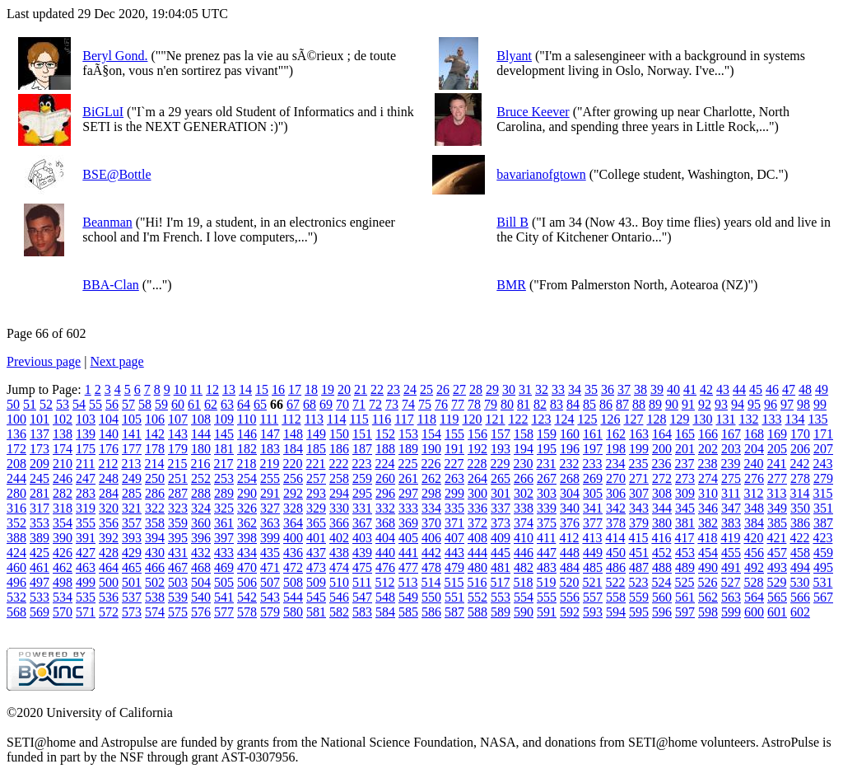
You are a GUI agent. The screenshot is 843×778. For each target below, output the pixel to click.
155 (454, 434)
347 (731, 508)
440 (385, 553)
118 (426, 419)
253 (224, 478)
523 (638, 582)
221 (315, 464)
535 (85, 597)
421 (776, 538)
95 (754, 404)
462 (62, 567)
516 (477, 582)
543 (270, 597)
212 (108, 464)
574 (155, 612)
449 (593, 553)
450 (616, 553)
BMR (511, 285)
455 (731, 553)
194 (523, 449)
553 (500, 597)
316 (16, 508)
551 (454, 597)
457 (777, 553)
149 (316, 434)
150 (339, 434)
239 (730, 464)
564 (754, 597)
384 (754, 523)
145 (224, 434)
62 (210, 404)
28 (475, 389)
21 (360, 389)
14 (245, 389)
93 (721, 404)
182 (247, 449)
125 (587, 419)
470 (247, 567)
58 (144, 404)
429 (132, 553)
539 (178, 597)
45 (755, 389)
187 (362, 449)
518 (523, 582)
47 (788, 389)
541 (224, 597)
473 (316, 567)
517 (500, 582)
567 (823, 597)
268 (570, 478)
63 (227, 404)
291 (270, 493)
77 (457, 404)
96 (770, 404)
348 (754, 508)
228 (477, 464)
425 (39, 553)
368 (385, 523)
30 (508, 389)
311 (730, 493)
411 (546, 538)
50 (13, 404)
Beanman (107, 222)
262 (431, 478)
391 (85, 538)
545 (316, 597)
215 (177, 464)
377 (593, 523)
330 (339, 508)
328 (293, 508)
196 (570, 449)
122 (518, 419)
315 (822, 493)
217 (223, 464)
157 (500, 434)
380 (662, 523)
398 (247, 538)
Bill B (512, 222)
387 (823, 523)
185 (316, 449)
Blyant (514, 56)
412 (569, 538)
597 (685, 612)
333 (408, 508)
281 (39, 493)
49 (821, 389)
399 (270, 538)
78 (474, 404)
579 (270, 612)
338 (523, 508)
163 (639, 434)
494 (800, 567)
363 (270, 523)
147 (270, 434)
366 (339, 523)
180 (201, 449)
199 (639, 449)
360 (201, 523)
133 (771, 419)
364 (293, 523)
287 (178, 493)
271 (639, 478)
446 (523, 553)
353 (39, 523)
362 (247, 523)
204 (754, 449)
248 (109, 478)
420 (753, 538)
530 (799, 582)
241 (776, 464)
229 (500, 464)
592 (570, 612)
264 (477, 478)
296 (385, 493)
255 (270, 478)
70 (342, 404)
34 (574, 389)
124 (564, 419)
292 (293, 493)
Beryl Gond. (114, 56)
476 (385, 567)
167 (731, 434)
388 (16, 538)
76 (441, 404)
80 (507, 404)
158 (523, 434)
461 (39, 567)
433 (224, 553)
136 (16, 434)
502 (155, 582)
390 (62, 538)
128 (656, 419)
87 (622, 404)
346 (708, 508)
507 (270, 582)
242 (799, 464)
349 (777, 508)
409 (500, 538)
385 (777, 523)
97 (787, 404)
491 (731, 567)
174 (62, 449)
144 (201, 434)
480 (477, 567)
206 (800, 449)
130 (702, 419)
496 (16, 582)
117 (403, 419)
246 (62, 478)
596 (662, 612)
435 (270, 553)
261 (408, 478)
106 (155, 419)
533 (39, 597)
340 (570, 508)
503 (178, 582)
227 (453, 464)
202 (708, 449)
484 (570, 567)
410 (523, 538)
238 (707, 464)
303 (547, 493)
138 (62, 434)
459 (823, 553)
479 (454, 567)
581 (316, 612)
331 (362, 508)
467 (178, 567)
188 (385, 449)
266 (523, 478)
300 (477, 493)
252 (201, 478)
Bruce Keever (532, 112)
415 (638, 538)
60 (177, 404)
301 (500, 493)
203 (731, 449)
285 (132, 493)
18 (311, 389)
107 (178, 419)
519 (546, 582)
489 (685, 567)
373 (500, 523)
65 (260, 404)
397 (224, 538)
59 (161, 404)
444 (477, 553)
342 (616, 508)
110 (246, 419)
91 (688, 404)
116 (381, 419)
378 (616, 523)
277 (777, 478)
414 (615, 538)
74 (408, 404)
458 (800, 553)
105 (132, 419)
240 (753, 464)
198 (616, 449)
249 (132, 478)
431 (178, 553)
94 (737, 404)
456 (754, 553)
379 (639, 523)
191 (454, 449)
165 (685, 434)
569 (39, 612)
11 (196, 389)
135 (817, 419)
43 (722, 389)
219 (269, 464)
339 (547, 508)
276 (754, 478)
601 (777, 612)
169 (777, 434)
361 (224, 523)
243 (822, 464)
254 (247, 478)
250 (155, 478)
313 (776, 493)
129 (679, 419)
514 (430, 582)
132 (748, 419)
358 (155, 523)
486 (616, 567)
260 (385, 478)
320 (109, 508)
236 (661, 464)
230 (523, 464)
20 (344, 389)
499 (85, 582)
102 (62, 419)
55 (95, 404)
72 (375, 404)
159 (547, 434)
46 (772, 389)
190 (431, 449)
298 (431, 493)
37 (624, 389)
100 (16, 419)
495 (823, 567)
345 (685, 508)
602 (800, 612)
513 (407, 582)
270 (616, 478)
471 (270, 567)
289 (224, 493)
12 (212, 389)
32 (541, 389)
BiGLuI (102, 112)
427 (85, 553)
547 (362, 597)
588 (477, 612)
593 (593, 612)
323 (178, 508)
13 (228, 389)
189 (408, 449)
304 (570, 493)
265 (500, 478)
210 (62, 464)
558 (616, 597)
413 (592, 538)
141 (132, 434)
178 (155, 449)
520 (569, 582)
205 (777, 449)
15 (261, 389)
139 (85, 434)
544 (293, 597)
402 (339, 538)
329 (316, 508)
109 (224, 419)
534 (62, 597)
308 (662, 493)
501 (132, 582)
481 (500, 567)
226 (430, 464)
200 (662, 449)
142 (155, 434)
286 (155, 493)
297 (408, 493)
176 (109, 449)
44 (739, 389)
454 (708, 553)
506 (247, 582)
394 (155, 538)
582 (339, 612)
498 (62, 582)
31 (525, 389)
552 (477, 597)
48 (805, 389)
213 (131, 464)
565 (777, 597)
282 (62, 493)
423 (822, 538)
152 (385, 434)
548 (385, 597)
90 (671, 404)
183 (270, 449)
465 (132, 567)
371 (454, 523)
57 (128, 404)
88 (638, 404)
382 (708, 523)
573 (132, 612)
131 (725, 419)
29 (492, 389)
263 (454, 478)
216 (200, 464)
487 (639, 567)
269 (593, 478)
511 (361, 582)
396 (201, 538)
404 (385, 538)
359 (178, 523)
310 (708, 493)
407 (454, 538)
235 (638, 464)
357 (132, 523)
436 (293, 553)
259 (362, 478)
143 (178, 434)
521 (592, 582)
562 (708, 597)
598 (708, 612)
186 (339, 449)
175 (85, 449)
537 (132, 597)
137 (39, 434)
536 (109, 597)
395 (178, 538)
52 (46, 404)
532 (16, 597)
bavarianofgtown (540, 174)
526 (707, 582)
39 (657, 389)
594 (616, 612)
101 (39, 419)
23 (393, 389)
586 (431, 612)
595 (639, 612)
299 (454, 493)
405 (408, 538)
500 (109, 582)
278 (800, 478)
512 (384, 582)
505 (224, 582)
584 (385, 612)
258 (339, 478)
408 (477, 538)
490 (708, 567)
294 (339, 493)
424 (16, 553)
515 (453, 582)
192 (477, 449)
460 (16, 567)
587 (454, 612)
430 (155, 553)
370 (431, 523)
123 (541, 419)
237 (684, 464)
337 (500, 508)
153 (408, 434)
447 (547, 553)
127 (633, 419)
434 (247, 553)
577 (224, 612)
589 (500, 612)
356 (109, 523)
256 (293, 478)
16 (278, 389)
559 (639, 597)
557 (593, 597)
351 (823, 508)
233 (592, 464)
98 (803, 404)
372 (477, 523)
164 (662, 434)
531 (822, 582)
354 (62, 523)
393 (132, 538)
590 (523, 612)
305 (593, 493)
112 (291, 419)
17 (294, 389)
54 (79, 404)
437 (316, 553)
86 (605, 404)
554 (523, 597)
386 (800, 523)
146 (247, 434)
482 (523, 567)
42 (706, 389)
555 (547, 597)
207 (823, 449)
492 (754, 567)
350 (800, 508)
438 (339, 553)
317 (39, 508)
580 (293, 612)
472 (293, 567)
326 (247, 508)
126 (610, 419)
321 (132, 508)
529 (776, 582)
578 (247, 612)
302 (523, 493)
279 (823, 478)
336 (477, 508)
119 (449, 419)
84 (573, 404)
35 (591, 389)
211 (85, 464)
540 (201, 597)
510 (339, 582)
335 (454, 508)
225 (407, 464)
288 (201, 493)
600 (754, 612)
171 (823, 434)
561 (685, 597)
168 (754, 434)
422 (799, 538)
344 (662, 508)
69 (326, 404)
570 (62, 612)
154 (431, 434)
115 (358, 419)
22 (377, 389)
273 (685, 478)
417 (684, 538)
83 (556, 404)
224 (384, 464)
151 (362, 434)
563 (731, 597)
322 (155, 508)
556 (570, 597)
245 (39, 478)
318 (62, 508)
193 (500, 449)
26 (442, 389)
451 (639, 553)
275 (731, 478)
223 (361, 464)
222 (338, 464)
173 (39, 449)
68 (309, 404)
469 (224, 567)
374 (523, 523)
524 (661, 582)
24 (410, 389)
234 (615, 464)
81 (523, 404)
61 (194, 404)
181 (224, 449)
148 (293, 434)
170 (800, 434)
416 (661, 538)
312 (753, 493)
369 (408, 523)
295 (362, 493)
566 (800, 597)
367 (362, 523)
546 (339, 597)
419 (730, 538)
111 (268, 419)
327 (270, 508)
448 (570, 553)
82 (540, 404)
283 (85, 493)
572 (109, 612)
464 (109, 567)
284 (109, 493)
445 (500, 553)
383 (731, 523)
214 (154, 464)
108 (201, 419)
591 (547, 612)
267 (547, 478)
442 (431, 553)
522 (615, 582)
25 (426, 389)
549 (408, 597)
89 (655, 404)
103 (85, 419)
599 (731, 612)
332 (385, 508)
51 (29, 404)
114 (336, 419)
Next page (116, 361)
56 (112, 404)
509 (316, 582)
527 (730, 582)
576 (201, 612)
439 (362, 553)
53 (62, 404)
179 (178, 449)
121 (495, 419)
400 (293, 538)
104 (109, 419)
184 (293, 449)
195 (547, 449)
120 (472, 419)
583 (362, 612)
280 (16, 493)
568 (16, 612)
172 (16, 449)
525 (684, 582)
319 (85, 508)
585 (408, 612)
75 (424, 404)
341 (593, 508)
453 (685, 553)
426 (62, 553)
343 (639, 508)
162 (616, 434)
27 (459, 389)
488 (662, 567)
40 (673, 389)
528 (753, 582)
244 (16, 478)
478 (431, 567)
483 (547, 567)
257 (316, 478)
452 (662, 553)
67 (293, 404)
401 (316, 538)
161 (593, 434)
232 (569, 464)
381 (685, 523)
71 (359, 404)
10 (180, 389)
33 (558, 389)
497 (39, 582)
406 (431, 538)
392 (109, 538)
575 (178, 612)
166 (708, 434)
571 (85, 612)
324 (201, 508)
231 (546, 464)
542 (247, 597)
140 (109, 434)
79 (490, 404)
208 (16, 464)
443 (454, 553)
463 (85, 567)
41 (689, 389)
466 (155, 567)
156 (477, 434)
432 (201, 553)
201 (685, 449)
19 (327, 389)
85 (589, 404)
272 (662, 478)
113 (314, 419)
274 (708, 478)
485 (593, 567)
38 (640, 389)
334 (431, 508)
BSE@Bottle (116, 174)
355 (85, 523)
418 (707, 538)
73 (391, 404)
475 (362, 567)
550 (431, 597)
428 (109, 553)
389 (39, 538)
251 (178, 478)
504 (201, 582)
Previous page (44, 361)
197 (593, 449)
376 (570, 523)
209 (39, 464)
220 (292, 464)
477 (408, 567)
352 (16, 523)
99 (820, 404)
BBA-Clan (110, 285)
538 (155, 597)
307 (639, 493)
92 (704, 404)
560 (662, 597)
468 (201, 567)
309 (685, 493)
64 (243, 404)
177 (132, 449)
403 (362, 538)
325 (224, 508)
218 (246, 464)
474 (339, 567)
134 (794, 419)
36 (607, 389)
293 (316, 493)
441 (408, 553)
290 (247, 493)
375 (547, 523)
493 (777, 567)
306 (616, 493)
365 (316, 523)
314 (799, 493)
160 (570, 434)
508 (293, 582)
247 (85, 478)
